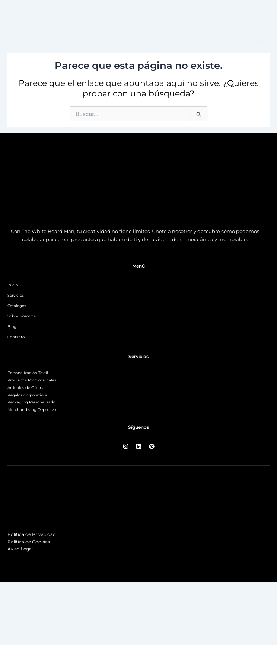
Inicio (12, 284)
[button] (262, 42)
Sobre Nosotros (21, 316)
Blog (11, 326)
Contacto (16, 337)
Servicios (15, 295)
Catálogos (16, 305)
